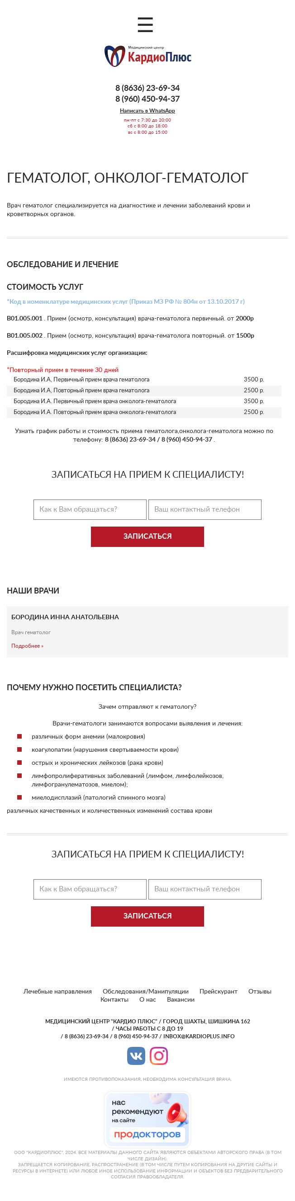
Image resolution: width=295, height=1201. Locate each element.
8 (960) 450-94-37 (147, 99)
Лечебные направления (58, 992)
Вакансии (181, 1000)
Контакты (114, 1000)
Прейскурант (219, 992)
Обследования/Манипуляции (146, 992)
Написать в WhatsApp (147, 110)
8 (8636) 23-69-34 (147, 89)
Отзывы (259, 992)
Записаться (148, 536)
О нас (147, 1000)
